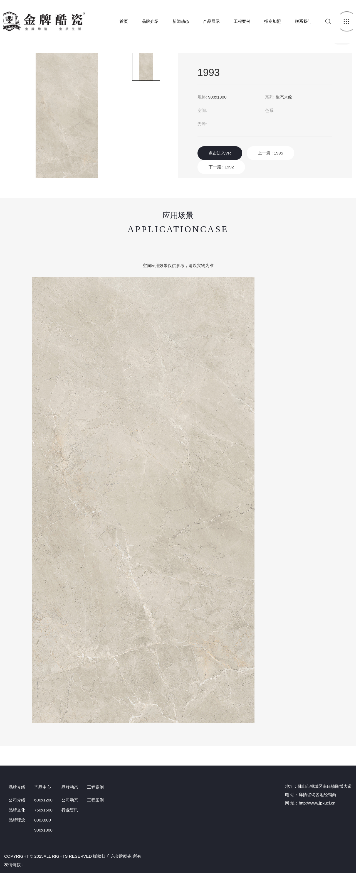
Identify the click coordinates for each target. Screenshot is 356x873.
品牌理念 (17, 820)
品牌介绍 (150, 21)
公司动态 (69, 800)
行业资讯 (69, 810)
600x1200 (43, 800)
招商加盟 (272, 21)
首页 (44, 21)
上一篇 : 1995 (270, 153)
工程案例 (242, 21)
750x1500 (43, 810)
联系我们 (303, 21)
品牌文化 (17, 810)
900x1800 (43, 830)
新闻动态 (180, 21)
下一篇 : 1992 (221, 167)
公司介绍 (17, 800)
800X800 (42, 820)
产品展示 (211, 21)
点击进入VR (220, 153)
